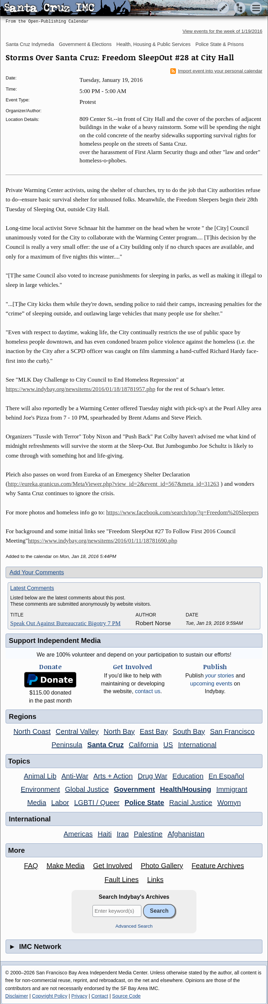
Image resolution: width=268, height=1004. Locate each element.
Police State (144, 802)
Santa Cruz (105, 745)
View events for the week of (222, 31)
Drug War (153, 776)
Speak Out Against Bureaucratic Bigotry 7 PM (65, 623)
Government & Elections (85, 44)
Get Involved (112, 865)
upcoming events (211, 684)
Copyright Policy (49, 996)
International (197, 745)
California (143, 745)
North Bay (119, 731)
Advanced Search (134, 926)
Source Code (126, 996)
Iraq (122, 834)
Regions (22, 716)
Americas (78, 834)
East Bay (154, 731)
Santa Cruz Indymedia (30, 44)
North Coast (32, 731)
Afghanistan (186, 834)
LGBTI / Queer (96, 802)
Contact (99, 996)
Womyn (229, 802)
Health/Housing (185, 789)
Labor (60, 802)
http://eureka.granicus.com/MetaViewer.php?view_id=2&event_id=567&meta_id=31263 (113, 484)
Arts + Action (113, 776)
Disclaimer (16, 996)
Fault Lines (121, 879)
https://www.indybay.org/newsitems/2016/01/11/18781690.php (102, 540)
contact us (148, 691)
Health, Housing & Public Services (154, 44)
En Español (226, 776)
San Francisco (232, 731)
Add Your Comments (36, 572)
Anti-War (74, 776)
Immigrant (231, 789)
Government (134, 789)
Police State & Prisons (219, 44)
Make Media (65, 865)
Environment (40, 789)
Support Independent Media (54, 640)
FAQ (31, 865)
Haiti (105, 834)
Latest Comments (32, 588)
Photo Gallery (162, 865)
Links (155, 879)
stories (219, 676)
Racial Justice (190, 802)
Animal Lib (40, 776)
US (168, 745)
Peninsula (67, 745)
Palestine (148, 834)
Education (187, 776)
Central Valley (77, 731)
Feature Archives (218, 865)
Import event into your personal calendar (216, 71)
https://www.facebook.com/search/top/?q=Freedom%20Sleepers (182, 512)
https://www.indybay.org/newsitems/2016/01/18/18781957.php (80, 389)
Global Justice (87, 789)
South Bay (189, 731)
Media (36, 802)
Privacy (79, 996)
